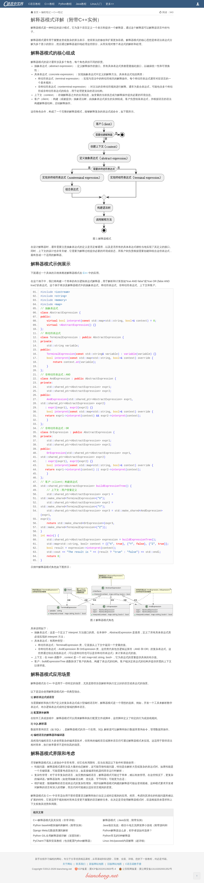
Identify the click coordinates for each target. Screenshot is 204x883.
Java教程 (81, 3)
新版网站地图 (96, 864)
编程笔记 (46, 12)
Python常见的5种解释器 (116, 835)
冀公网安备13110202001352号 (155, 869)
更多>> (110, 3)
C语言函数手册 (133, 864)
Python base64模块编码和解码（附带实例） (58, 825)
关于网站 (67, 864)
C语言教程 (34, 3)
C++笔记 (58, 12)
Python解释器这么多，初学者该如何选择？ (127, 830)
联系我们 (80, 864)
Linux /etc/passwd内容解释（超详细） (124, 840)
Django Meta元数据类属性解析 (50, 830)
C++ (85, 272)
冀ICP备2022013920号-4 (102, 869)
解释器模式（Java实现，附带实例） (123, 820)
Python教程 (65, 3)
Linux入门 (96, 3)
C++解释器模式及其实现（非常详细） (54, 820)
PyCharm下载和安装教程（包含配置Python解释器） (63, 840)
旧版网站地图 (114, 864)
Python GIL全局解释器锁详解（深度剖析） (57, 835)
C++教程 (49, 3)
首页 (36, 12)
